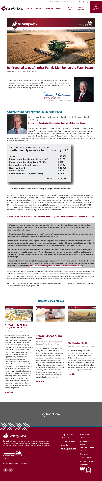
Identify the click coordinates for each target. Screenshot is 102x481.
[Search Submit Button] (87, 2)
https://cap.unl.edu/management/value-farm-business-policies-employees (56, 266)
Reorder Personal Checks (86, 442)
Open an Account (86, 454)
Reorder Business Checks (87, 449)
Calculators (84, 438)
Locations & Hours (68, 441)
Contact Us (65, 438)
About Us (64, 445)
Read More (6, 458)
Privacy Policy (24, 463)
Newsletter (84, 465)
